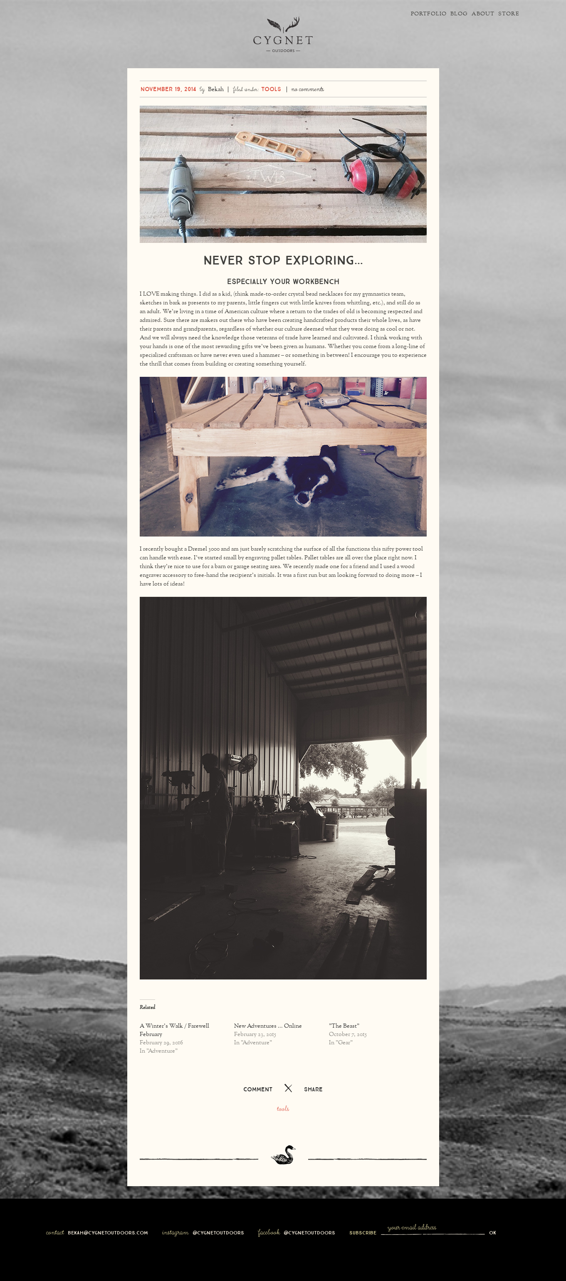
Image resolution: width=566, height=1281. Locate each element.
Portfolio (398, 14)
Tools (271, 109)
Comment (257, 1110)
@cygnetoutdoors (218, 1252)
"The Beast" (344, 1047)
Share (313, 1110)
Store (504, 14)
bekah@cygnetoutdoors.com (108, 1252)
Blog (437, 14)
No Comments (307, 110)
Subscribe (363, 1252)
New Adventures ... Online (268, 1047)
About (470, 14)
